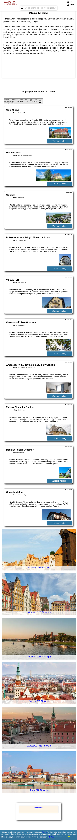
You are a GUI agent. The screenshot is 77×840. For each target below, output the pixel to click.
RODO (51, 837)
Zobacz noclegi (59, 141)
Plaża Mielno (38, 808)
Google (44, 832)
